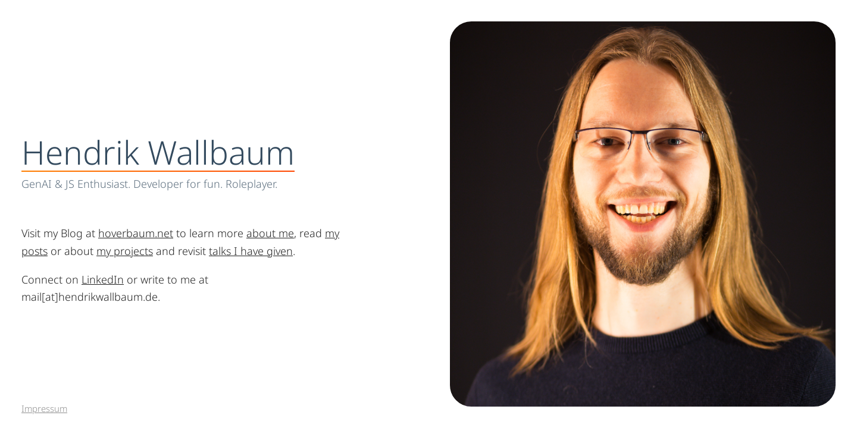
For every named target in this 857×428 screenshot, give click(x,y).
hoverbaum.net (135, 233)
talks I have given (251, 251)
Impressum (44, 408)
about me (270, 233)
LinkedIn (103, 279)
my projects (124, 251)
